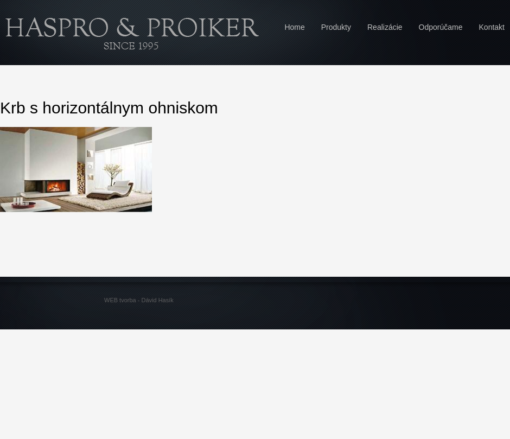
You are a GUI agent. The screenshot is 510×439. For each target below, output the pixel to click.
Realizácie (385, 27)
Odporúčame (441, 27)
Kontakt (492, 27)
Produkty (336, 27)
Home (294, 27)
